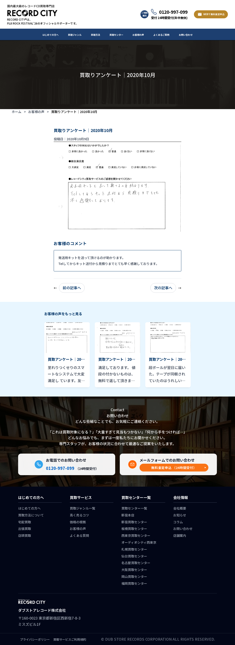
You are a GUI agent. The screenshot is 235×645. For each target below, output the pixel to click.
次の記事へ (163, 287)
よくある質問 (79, 535)
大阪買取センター (134, 569)
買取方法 (95, 34)
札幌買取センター (134, 549)
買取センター (116, 34)
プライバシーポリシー (35, 639)
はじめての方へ (50, 34)
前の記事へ (72, 287)
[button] (174, 468)
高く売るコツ (79, 515)
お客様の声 (138, 34)
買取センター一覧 (134, 508)
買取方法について (31, 515)
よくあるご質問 (161, 34)
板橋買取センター (134, 528)
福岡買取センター (134, 583)
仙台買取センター (134, 556)
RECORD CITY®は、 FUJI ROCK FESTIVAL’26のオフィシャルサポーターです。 (42, 21)
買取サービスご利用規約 (69, 639)
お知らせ (179, 515)
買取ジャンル (74, 34)
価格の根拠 (78, 522)
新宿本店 (127, 515)
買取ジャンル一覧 (82, 508)
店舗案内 (179, 535)
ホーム (16, 111)
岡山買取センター (134, 576)
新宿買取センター (134, 522)
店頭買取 (24, 535)
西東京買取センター (135, 535)
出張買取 (24, 528)
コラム (178, 522)
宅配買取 (24, 522)
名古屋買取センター (135, 562)
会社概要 (179, 508)
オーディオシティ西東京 (138, 542)
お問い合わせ (186, 34)
